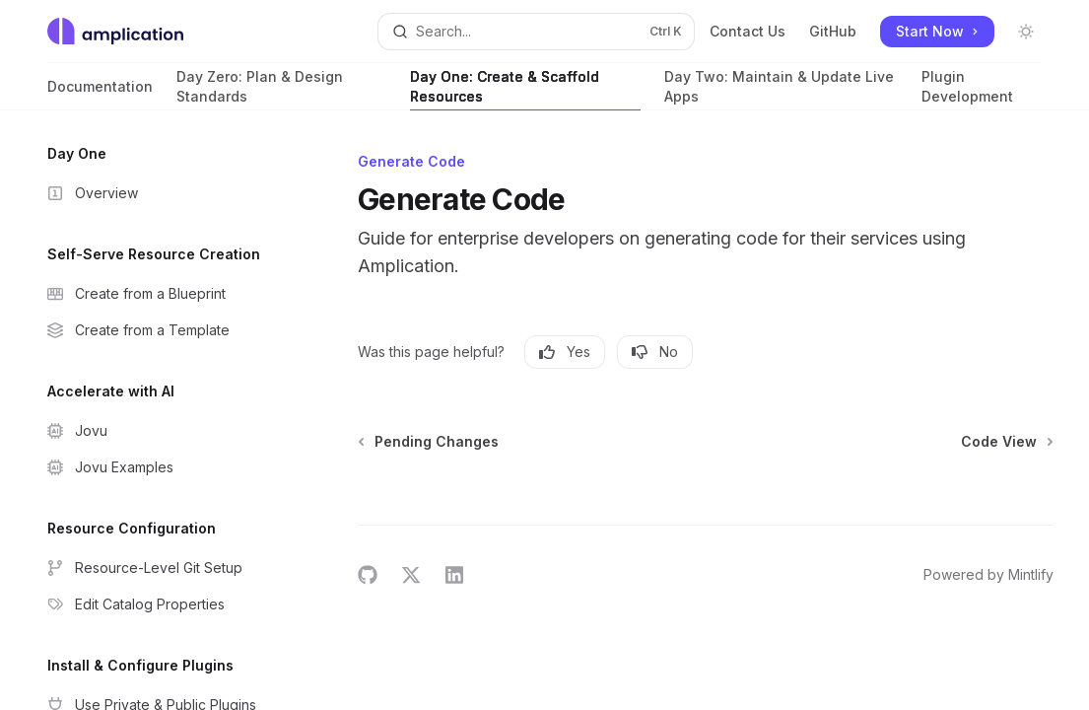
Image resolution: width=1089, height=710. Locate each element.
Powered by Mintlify (988, 574)
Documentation (100, 94)
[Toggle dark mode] (1026, 31)
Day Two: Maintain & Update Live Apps (780, 89)
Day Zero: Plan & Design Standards (281, 89)
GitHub (832, 31)
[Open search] (536, 31)
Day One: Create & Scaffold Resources (526, 89)
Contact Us (747, 31)
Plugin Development (981, 89)
